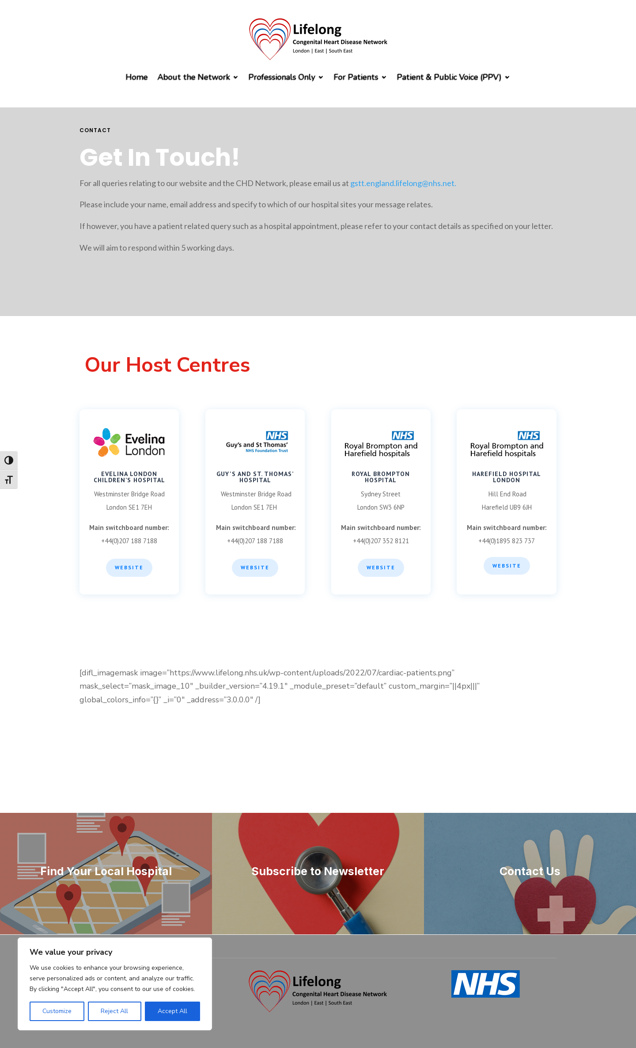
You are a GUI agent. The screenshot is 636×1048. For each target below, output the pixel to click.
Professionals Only (282, 77)
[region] (115, 983)
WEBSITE (255, 567)
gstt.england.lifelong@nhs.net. (403, 183)
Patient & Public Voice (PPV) (449, 77)
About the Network (194, 77)
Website (129, 567)
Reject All (114, 1011)
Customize (57, 1011)
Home (137, 77)
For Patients (356, 77)
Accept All (172, 1011)
